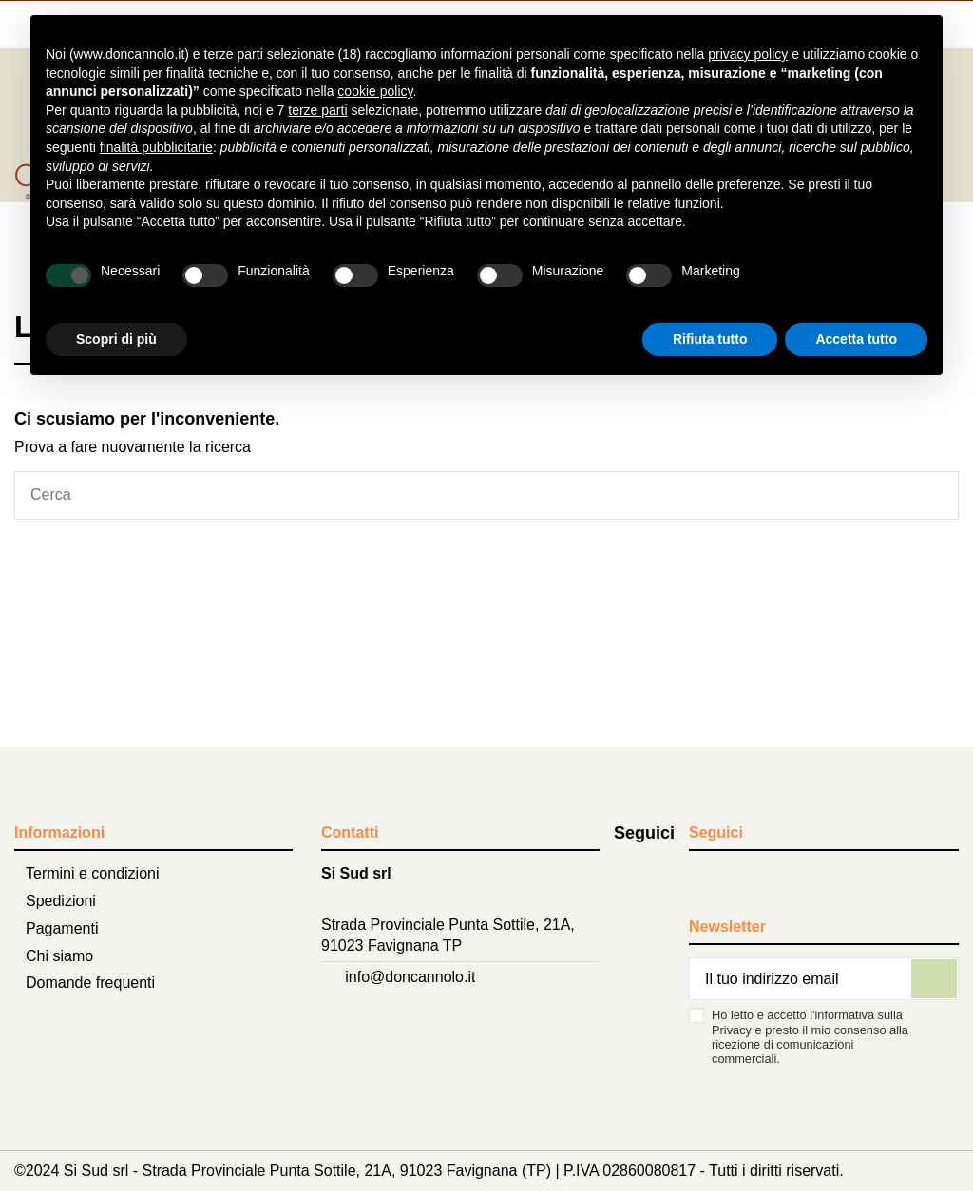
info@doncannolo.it (410, 977)
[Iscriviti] (934, 978)
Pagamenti (62, 928)
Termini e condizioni (93, 873)
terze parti (317, 110)
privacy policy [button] (748, 54)
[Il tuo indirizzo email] (800, 978)
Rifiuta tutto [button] (710, 339)
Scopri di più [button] (116, 339)
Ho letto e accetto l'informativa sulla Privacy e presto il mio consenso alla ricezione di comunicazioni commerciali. (810, 1037)
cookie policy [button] (374, 91)
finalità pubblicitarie (156, 147)
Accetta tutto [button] (856, 339)
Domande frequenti (90, 982)
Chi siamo (59, 956)
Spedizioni (61, 901)
